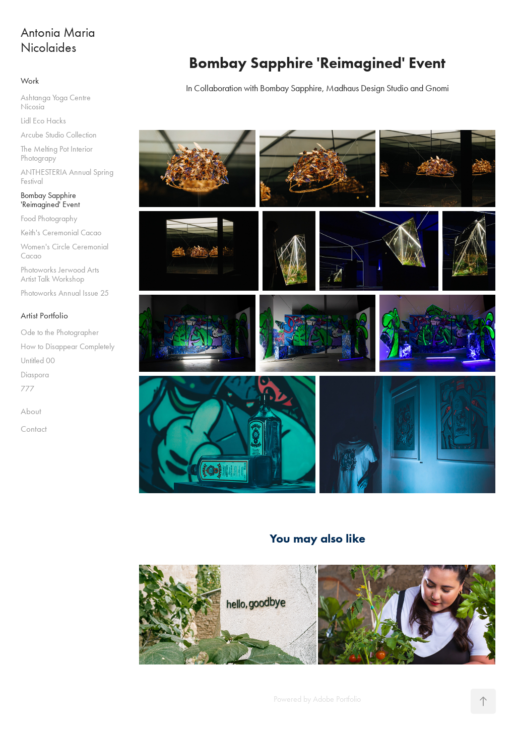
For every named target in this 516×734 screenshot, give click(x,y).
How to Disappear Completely (67, 346)
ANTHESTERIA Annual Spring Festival (67, 176)
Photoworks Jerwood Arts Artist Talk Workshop (60, 274)
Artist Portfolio (44, 315)
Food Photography (49, 218)
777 (27, 388)
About (31, 411)
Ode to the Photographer (60, 332)
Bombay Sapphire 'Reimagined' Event (50, 199)
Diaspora (35, 374)
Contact (34, 429)
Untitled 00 (38, 360)
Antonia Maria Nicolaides (59, 40)
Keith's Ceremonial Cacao (61, 232)
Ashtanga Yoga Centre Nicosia (56, 102)
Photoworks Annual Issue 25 (65, 293)
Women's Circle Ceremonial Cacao (64, 251)
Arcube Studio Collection (59, 135)
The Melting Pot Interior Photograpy (57, 153)
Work (30, 81)
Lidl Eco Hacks (43, 120)
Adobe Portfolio (337, 699)
